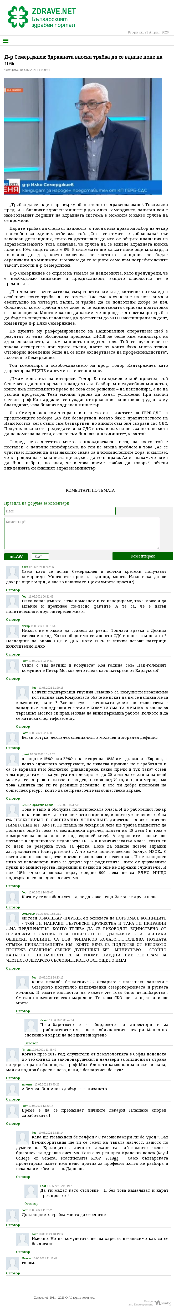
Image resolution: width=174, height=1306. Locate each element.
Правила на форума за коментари (36, 503)
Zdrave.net (41, 1297)
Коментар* (81, 533)
